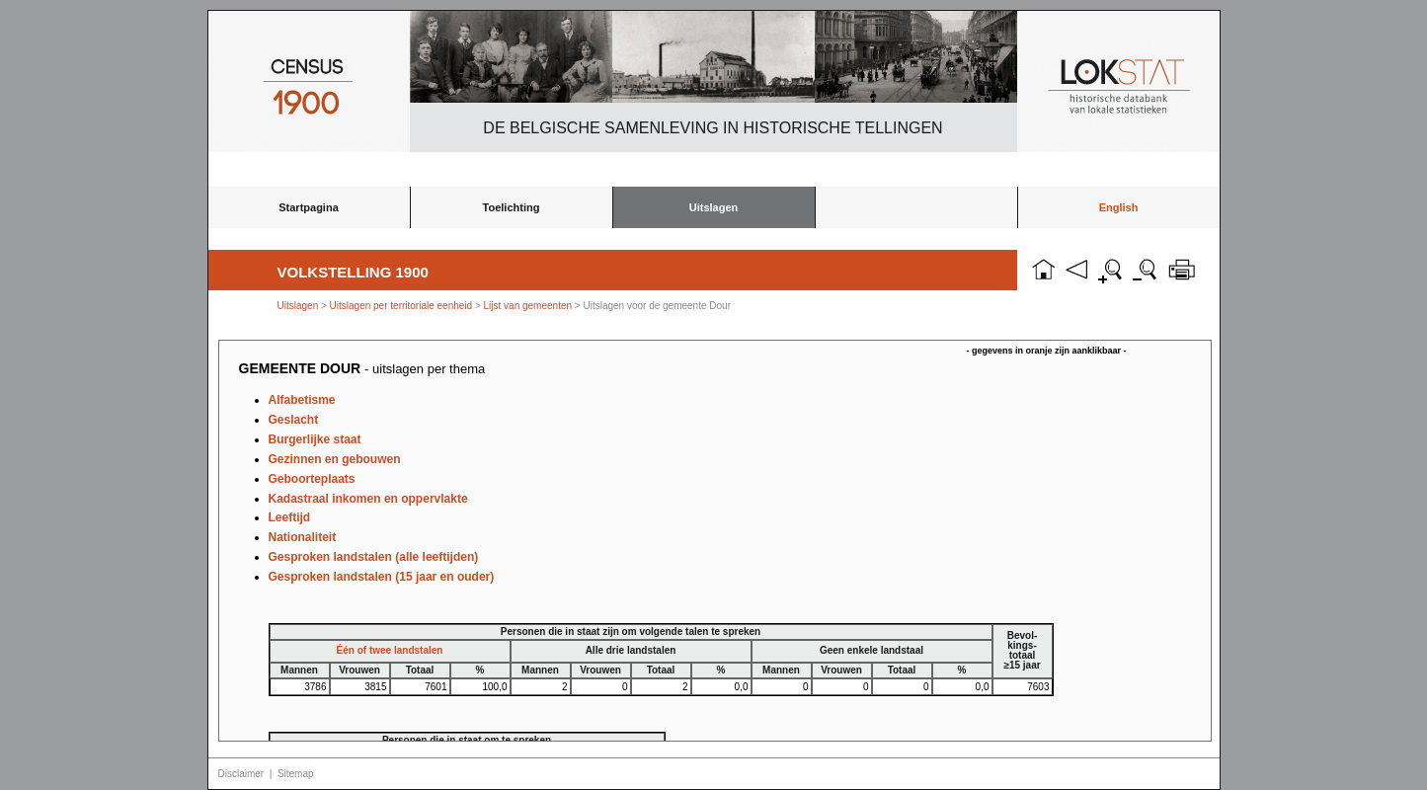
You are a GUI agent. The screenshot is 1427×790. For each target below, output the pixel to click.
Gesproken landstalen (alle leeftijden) (374, 557)
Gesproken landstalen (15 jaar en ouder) (382, 577)
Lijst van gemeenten (528, 305)
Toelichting (511, 207)
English (1119, 207)
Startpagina (308, 207)
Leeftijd (290, 517)
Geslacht (294, 420)
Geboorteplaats (312, 479)
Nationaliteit (303, 537)
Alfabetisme (302, 400)
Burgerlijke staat (315, 439)
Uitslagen (714, 207)
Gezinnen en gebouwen (335, 459)
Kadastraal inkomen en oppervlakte (368, 499)
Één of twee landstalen (390, 650)
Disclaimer (241, 773)
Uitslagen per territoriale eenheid (402, 305)
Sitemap (295, 773)
